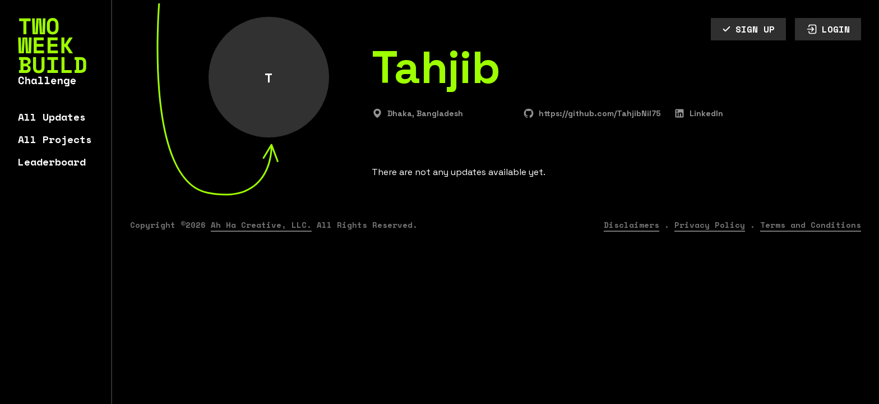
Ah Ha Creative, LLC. (261, 225)
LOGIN (828, 29)
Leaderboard (52, 161)
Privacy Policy (709, 225)
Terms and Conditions (810, 225)
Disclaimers (631, 225)
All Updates (52, 116)
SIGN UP (748, 29)
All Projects (55, 139)
